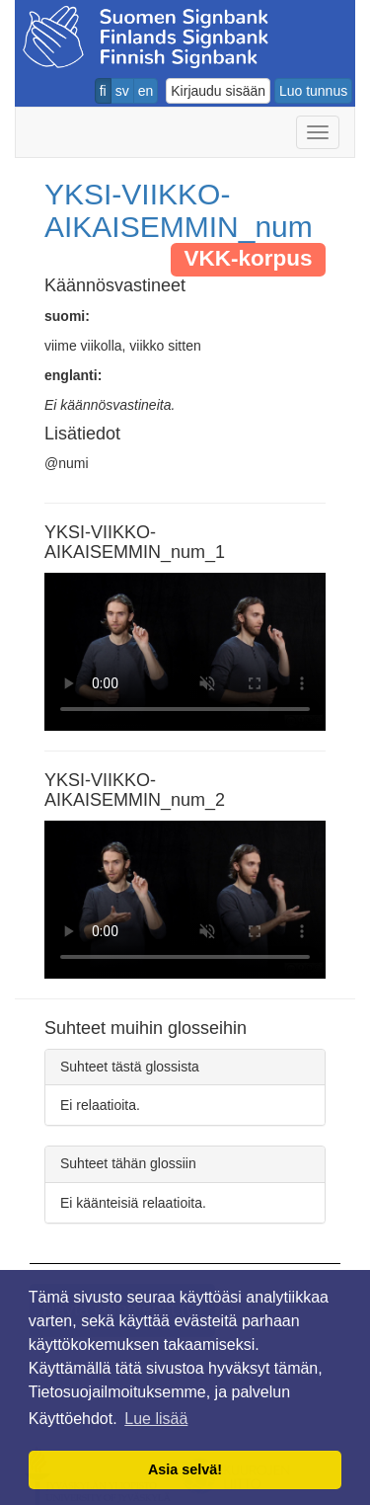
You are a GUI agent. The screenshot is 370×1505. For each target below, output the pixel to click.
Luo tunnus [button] (313, 91)
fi (103, 91)
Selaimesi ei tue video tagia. (185, 652)
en (146, 91)
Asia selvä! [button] (185, 1469)
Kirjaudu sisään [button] (218, 91)
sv (122, 91)
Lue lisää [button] (155, 1418)
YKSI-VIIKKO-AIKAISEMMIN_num (178, 210)
